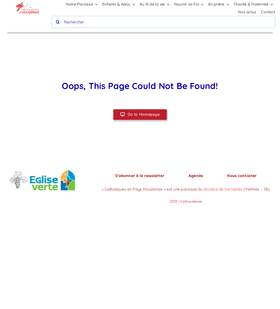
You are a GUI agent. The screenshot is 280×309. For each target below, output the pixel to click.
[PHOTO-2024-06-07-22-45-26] (42, 170)
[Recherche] (58, 22)
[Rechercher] (163, 22)
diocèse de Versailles (223, 189)
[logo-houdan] (27, 2)
